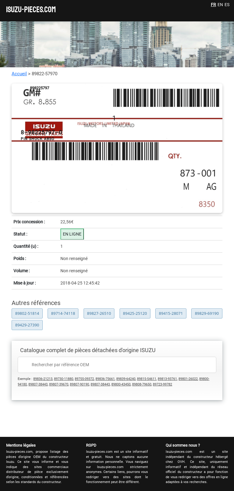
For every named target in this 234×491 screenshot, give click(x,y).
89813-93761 (167, 379)
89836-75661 (105, 379)
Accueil (19, 73)
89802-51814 (27, 313)
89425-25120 (135, 313)
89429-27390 (27, 325)
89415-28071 (171, 313)
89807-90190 (79, 384)
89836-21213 (42, 379)
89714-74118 (63, 313)
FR (213, 4)
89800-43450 (121, 384)
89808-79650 (141, 384)
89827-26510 (99, 313)
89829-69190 (207, 313)
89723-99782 (162, 384)
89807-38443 (38, 384)
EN (220, 4)
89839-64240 (125, 379)
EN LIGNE (72, 234)
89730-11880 (63, 379)
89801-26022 (188, 379)
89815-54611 (146, 379)
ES (227, 4)
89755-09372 (84, 379)
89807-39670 (58, 384)
